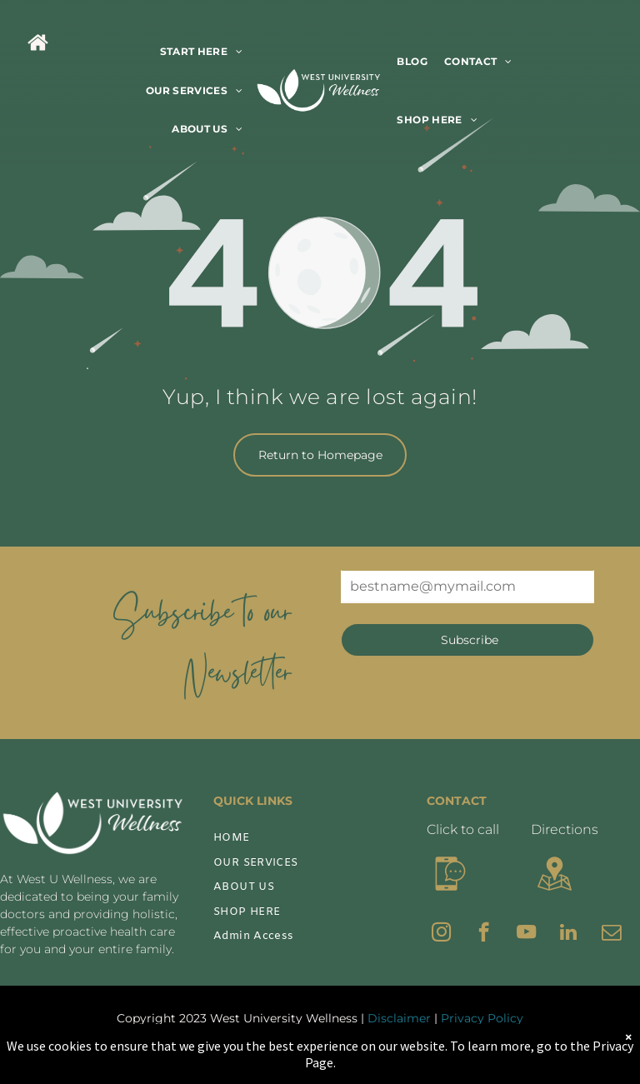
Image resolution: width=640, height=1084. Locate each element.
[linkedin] (568, 934)
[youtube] (526, 934)
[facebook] (483, 934)
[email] (611, 934)
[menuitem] (202, 52)
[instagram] (441, 934)
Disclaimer (399, 1018)
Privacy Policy (482, 1018)
